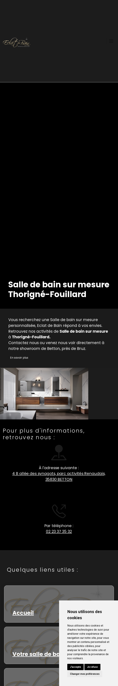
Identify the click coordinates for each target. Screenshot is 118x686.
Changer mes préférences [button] (85, 674)
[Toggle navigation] (111, 41)
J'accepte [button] (75, 667)
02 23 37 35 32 (57, 531)
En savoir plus (21, 359)
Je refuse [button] (92, 667)
